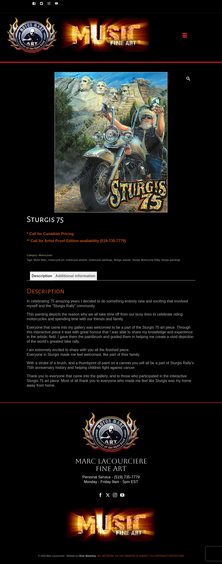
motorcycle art (56, 259)
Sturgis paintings (170, 259)
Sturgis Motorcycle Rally (146, 259)
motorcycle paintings (100, 259)
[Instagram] (115, 495)
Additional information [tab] (75, 276)
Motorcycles (45, 255)
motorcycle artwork (76, 259)
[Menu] (185, 35)
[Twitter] (107, 495)
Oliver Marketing (87, 556)
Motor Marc (40, 259)
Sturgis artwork (122, 259)
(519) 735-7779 (127, 477)
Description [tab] (42, 276)
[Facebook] (100, 495)
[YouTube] (122, 495)
